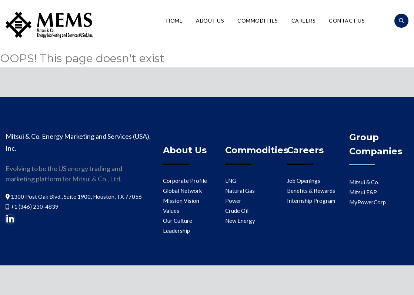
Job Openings (303, 180)
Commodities (257, 20)
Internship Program (311, 200)
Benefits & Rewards (311, 190)
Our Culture (177, 220)
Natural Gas (240, 190)
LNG (230, 180)
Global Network (182, 190)
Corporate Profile (185, 180)
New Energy (240, 220)
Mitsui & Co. (364, 182)
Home (174, 20)
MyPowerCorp (367, 202)
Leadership (176, 230)
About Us (210, 20)
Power (233, 200)
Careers (303, 20)
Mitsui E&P (363, 192)
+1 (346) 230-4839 (35, 206)
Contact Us (347, 20)
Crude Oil (236, 210)
